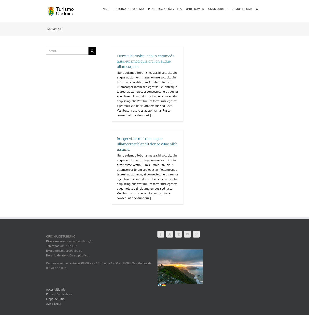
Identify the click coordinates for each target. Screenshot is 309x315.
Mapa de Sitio (55, 299)
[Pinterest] (196, 234)
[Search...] (67, 51)
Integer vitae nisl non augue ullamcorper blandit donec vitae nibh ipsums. (147, 144)
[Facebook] (160, 234)
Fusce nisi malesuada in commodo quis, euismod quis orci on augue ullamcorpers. (145, 61)
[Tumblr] (178, 234)
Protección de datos (59, 294)
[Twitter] (169, 234)
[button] (257, 8)
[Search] (92, 51)
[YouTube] (187, 234)
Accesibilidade (55, 289)
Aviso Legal (53, 304)
